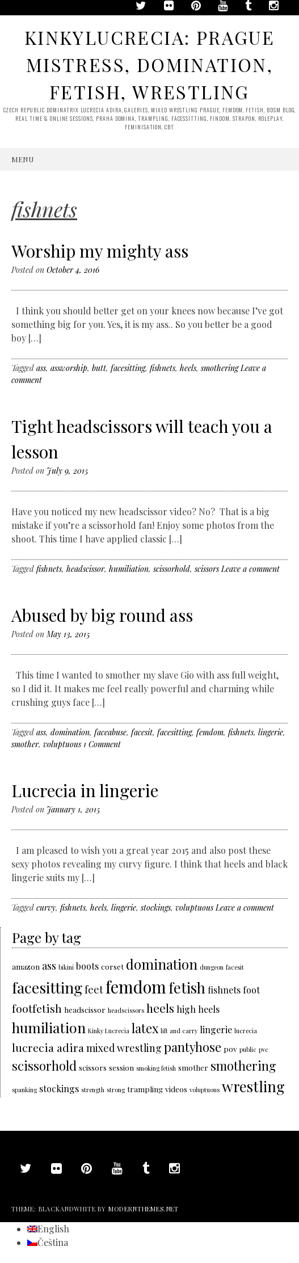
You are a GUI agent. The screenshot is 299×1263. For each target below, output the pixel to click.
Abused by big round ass (102, 615)
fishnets (162, 368)
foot (251, 990)
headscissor (85, 568)
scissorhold (171, 568)
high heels (198, 1009)
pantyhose (192, 1046)
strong (116, 1089)
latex (145, 1028)
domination (70, 732)
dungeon (212, 967)
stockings (156, 907)
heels (188, 368)
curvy (46, 907)
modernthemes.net (143, 1209)
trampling (145, 1089)
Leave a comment (250, 568)
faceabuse (110, 732)
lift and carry (179, 1030)
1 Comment (102, 744)
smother (25, 744)
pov (230, 1048)
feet (94, 989)
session (121, 1067)
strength (92, 1089)
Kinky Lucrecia (108, 1030)
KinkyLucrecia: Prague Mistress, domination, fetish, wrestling (149, 64)
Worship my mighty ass (99, 250)
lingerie (270, 732)
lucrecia (245, 1030)
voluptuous (62, 744)
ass (41, 368)
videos (176, 1089)
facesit (142, 732)
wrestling (253, 1086)
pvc (263, 1049)
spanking (24, 1089)
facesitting (128, 368)
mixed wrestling (124, 1047)
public (247, 1049)
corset (112, 966)
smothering (219, 368)
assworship (68, 368)
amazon (26, 966)
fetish (187, 987)
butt (99, 368)
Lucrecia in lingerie (84, 790)
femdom (210, 732)
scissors (207, 568)
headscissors (126, 1010)
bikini (66, 967)
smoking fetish (156, 1068)
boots (87, 966)
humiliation (129, 568)
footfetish (37, 1008)
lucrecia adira (48, 1047)
